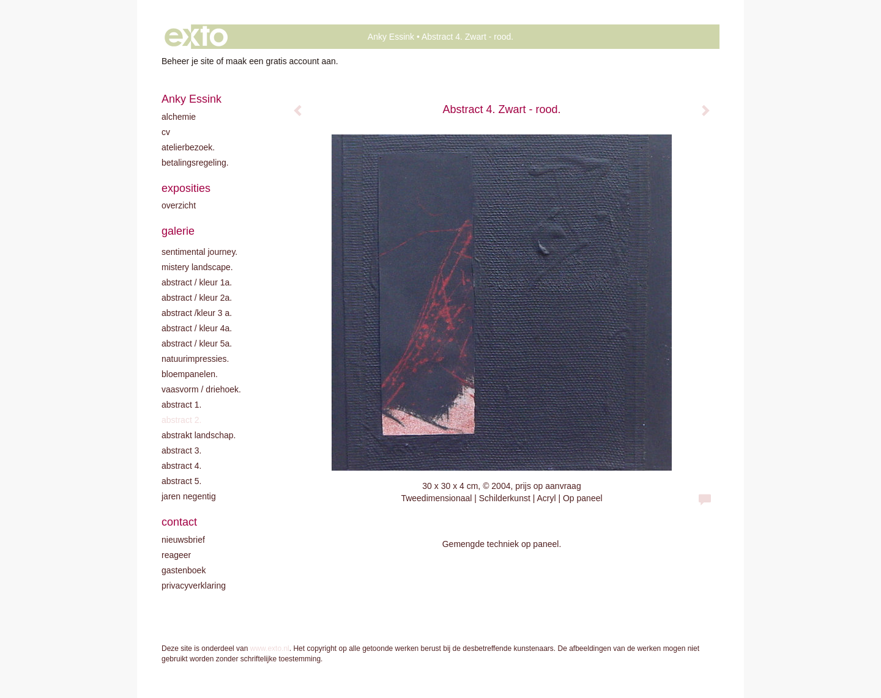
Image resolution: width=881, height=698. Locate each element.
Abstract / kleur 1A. (197, 282)
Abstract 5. (181, 481)
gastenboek (184, 570)
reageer (176, 555)
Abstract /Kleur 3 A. (197, 313)
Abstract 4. (181, 466)
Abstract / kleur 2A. (197, 298)
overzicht (179, 205)
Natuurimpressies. (195, 359)
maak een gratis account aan (281, 61)
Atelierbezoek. (188, 147)
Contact (179, 522)
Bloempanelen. (190, 374)
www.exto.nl (269, 648)
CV (166, 132)
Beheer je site (188, 61)
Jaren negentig (189, 496)
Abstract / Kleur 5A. (197, 343)
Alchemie (179, 117)
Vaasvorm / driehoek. (201, 389)
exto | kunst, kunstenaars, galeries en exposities (196, 36)
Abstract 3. (181, 450)
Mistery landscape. (197, 267)
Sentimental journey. (199, 252)
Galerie (178, 231)
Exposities (186, 188)
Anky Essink (391, 37)
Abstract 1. (181, 405)
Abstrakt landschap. (199, 435)
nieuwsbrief (183, 540)
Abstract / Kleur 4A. (197, 328)
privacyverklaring (194, 585)
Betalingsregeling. (195, 162)
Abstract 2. (181, 420)
